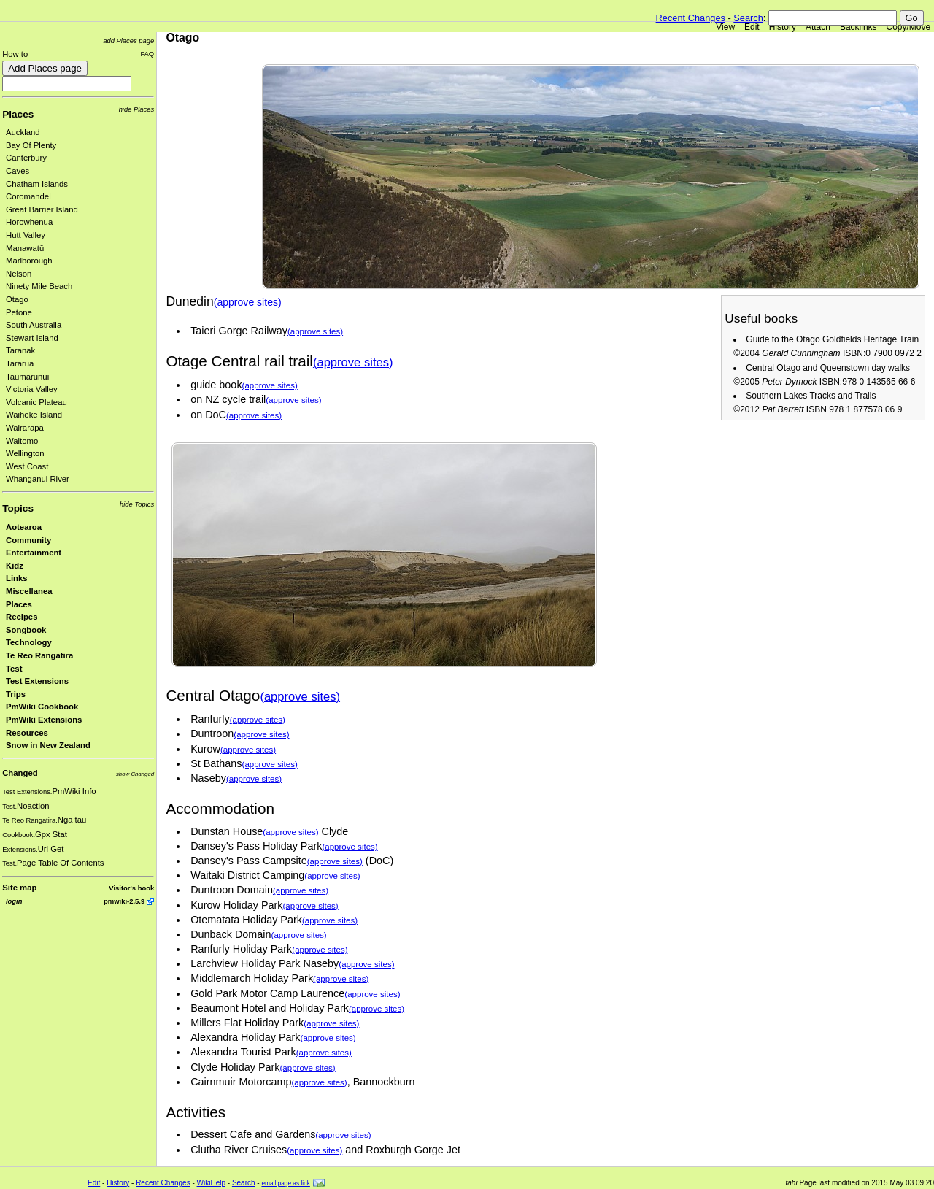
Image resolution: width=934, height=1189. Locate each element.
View (725, 27)
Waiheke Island (34, 414)
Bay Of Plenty (31, 145)
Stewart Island (32, 338)
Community (28, 540)
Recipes (21, 616)
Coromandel (28, 196)
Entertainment (33, 552)
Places (18, 114)
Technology (29, 642)
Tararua (20, 363)
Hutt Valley (25, 235)
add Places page (128, 40)
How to (15, 54)
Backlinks (858, 27)
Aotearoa (24, 527)
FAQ (147, 54)
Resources (27, 732)
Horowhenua (29, 222)
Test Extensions (37, 681)
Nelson (18, 273)
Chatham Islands (37, 184)
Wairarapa (25, 427)
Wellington (25, 453)
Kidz (14, 565)
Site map (19, 887)
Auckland (23, 132)
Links (17, 578)
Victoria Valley (32, 389)
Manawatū (25, 248)
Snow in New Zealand (48, 745)
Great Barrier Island (42, 209)
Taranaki (21, 350)
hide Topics (137, 504)
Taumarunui (27, 376)
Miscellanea (29, 591)
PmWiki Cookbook (42, 706)
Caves (17, 170)
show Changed (135, 774)
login (14, 901)
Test (14, 668)
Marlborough (29, 260)
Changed (19, 773)
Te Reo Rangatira (39, 655)
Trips (16, 694)
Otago (17, 299)
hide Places (137, 109)
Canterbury (26, 157)
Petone (19, 312)
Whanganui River (37, 478)
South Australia (33, 324)
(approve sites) (248, 302)
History (782, 27)
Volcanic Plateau (36, 402)
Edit (752, 27)
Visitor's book (131, 888)
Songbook (26, 630)
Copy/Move (909, 27)
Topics (18, 508)
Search (748, 17)
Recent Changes (690, 17)
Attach (818, 27)
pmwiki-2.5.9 (124, 901)
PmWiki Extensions (44, 719)
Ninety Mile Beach (39, 286)
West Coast (27, 466)
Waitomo (22, 440)
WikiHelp (211, 1183)
